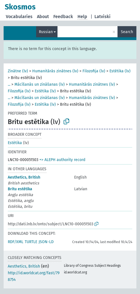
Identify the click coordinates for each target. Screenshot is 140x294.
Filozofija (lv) (93, 71)
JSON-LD (46, 241)
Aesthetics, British (24, 177)
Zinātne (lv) (18, 71)
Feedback (63, 16)
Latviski (102, 16)
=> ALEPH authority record (62, 159)
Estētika (15, 142)
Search (127, 31)
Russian (46, 31)
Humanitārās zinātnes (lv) (55, 71)
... (9, 84)
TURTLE (31, 241)
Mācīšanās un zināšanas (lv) (39, 84)
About (43, 16)
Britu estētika (20, 189)
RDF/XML (15, 241)
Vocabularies (19, 16)
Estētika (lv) (120, 71)
